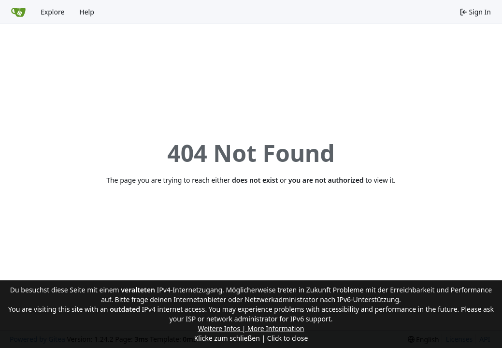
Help (86, 11)
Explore (52, 11)
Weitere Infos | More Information (251, 328)
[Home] (18, 12)
